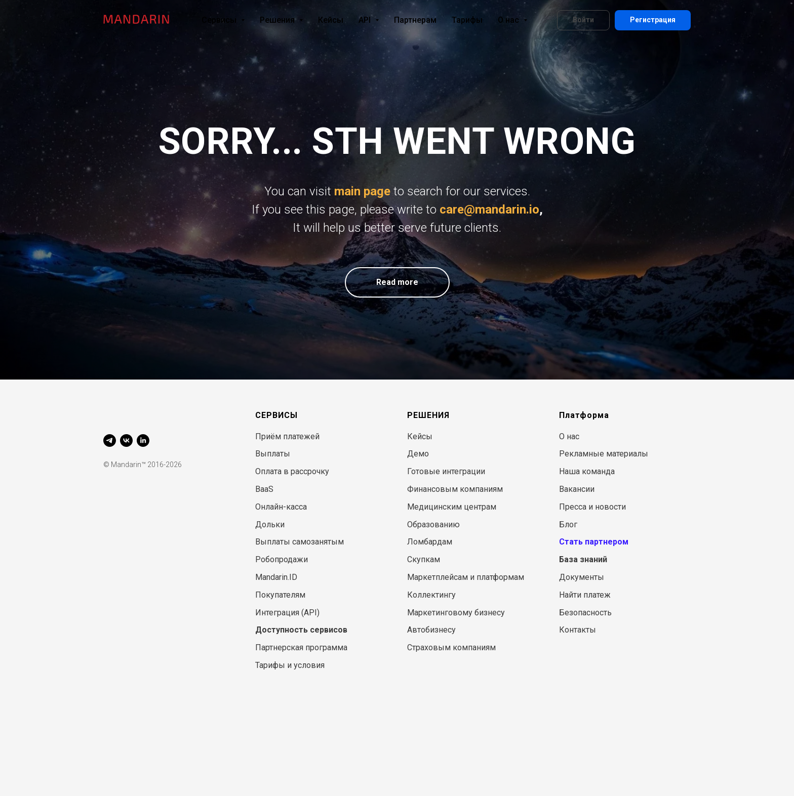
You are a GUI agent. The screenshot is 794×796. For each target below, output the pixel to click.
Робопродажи (281, 559)
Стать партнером (593, 542)
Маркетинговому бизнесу (456, 612)
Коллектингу (431, 595)
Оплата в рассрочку (292, 471)
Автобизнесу (431, 630)
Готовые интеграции (446, 471)
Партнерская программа (301, 647)
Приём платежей (287, 436)
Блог (568, 524)
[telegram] (109, 440)
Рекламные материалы (603, 453)
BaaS (264, 489)
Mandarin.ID (276, 577)
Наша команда (587, 471)
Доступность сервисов (301, 630)
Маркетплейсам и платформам (465, 577)
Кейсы (330, 20)
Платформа (584, 415)
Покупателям (280, 595)
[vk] (126, 440)
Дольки (270, 524)
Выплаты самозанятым (299, 542)
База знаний (583, 559)
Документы (581, 577)
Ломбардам (429, 542)
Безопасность (585, 612)
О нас (512, 20)
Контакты (577, 630)
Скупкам (423, 559)
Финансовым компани (450, 489)
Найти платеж (585, 595)
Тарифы (467, 20)
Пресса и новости (592, 507)
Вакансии (576, 489)
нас (573, 436)
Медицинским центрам (451, 507)
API (369, 20)
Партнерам (415, 20)
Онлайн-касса (281, 507)
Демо (418, 453)
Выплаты (272, 453)
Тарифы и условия (290, 665)
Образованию (433, 524)
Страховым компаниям (451, 647)
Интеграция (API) (287, 612)
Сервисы (223, 20)
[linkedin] (143, 440)
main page (362, 191)
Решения (281, 20)
